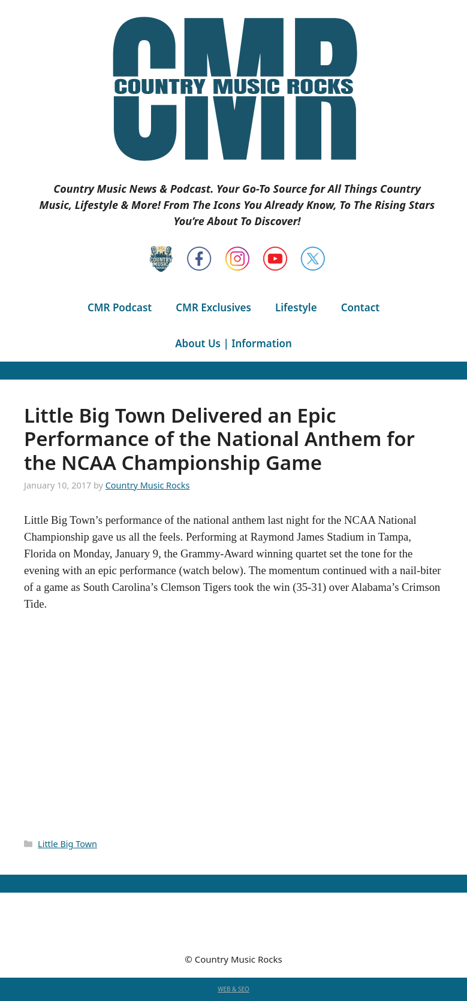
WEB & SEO (233, 989)
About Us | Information (233, 343)
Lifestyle (296, 307)
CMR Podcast (120, 307)
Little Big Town (67, 844)
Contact (360, 307)
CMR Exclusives (213, 307)
